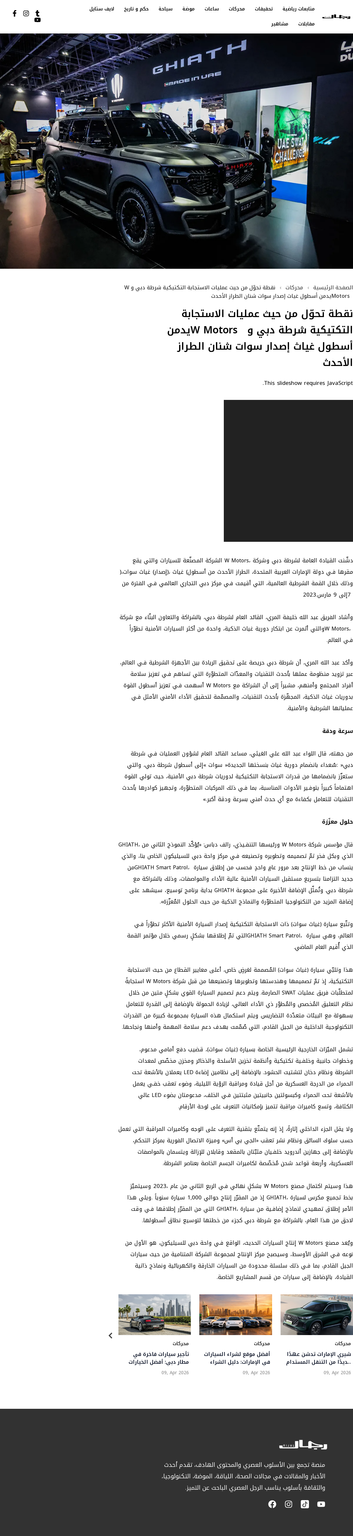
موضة (188, 9)
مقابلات (306, 24)
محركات (237, 9)
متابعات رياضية (299, 9)
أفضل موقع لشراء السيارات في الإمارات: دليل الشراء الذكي (237, 1358)
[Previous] (110, 1336)
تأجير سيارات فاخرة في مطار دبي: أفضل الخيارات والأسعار (159, 1358)
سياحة (166, 9)
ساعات (212, 9)
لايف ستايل (101, 9)
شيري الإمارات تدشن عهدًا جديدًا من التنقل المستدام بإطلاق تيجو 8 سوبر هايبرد (318, 1358)
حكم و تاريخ (136, 9)
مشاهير (279, 24)
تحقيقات (264, 9)
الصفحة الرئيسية (333, 287)
